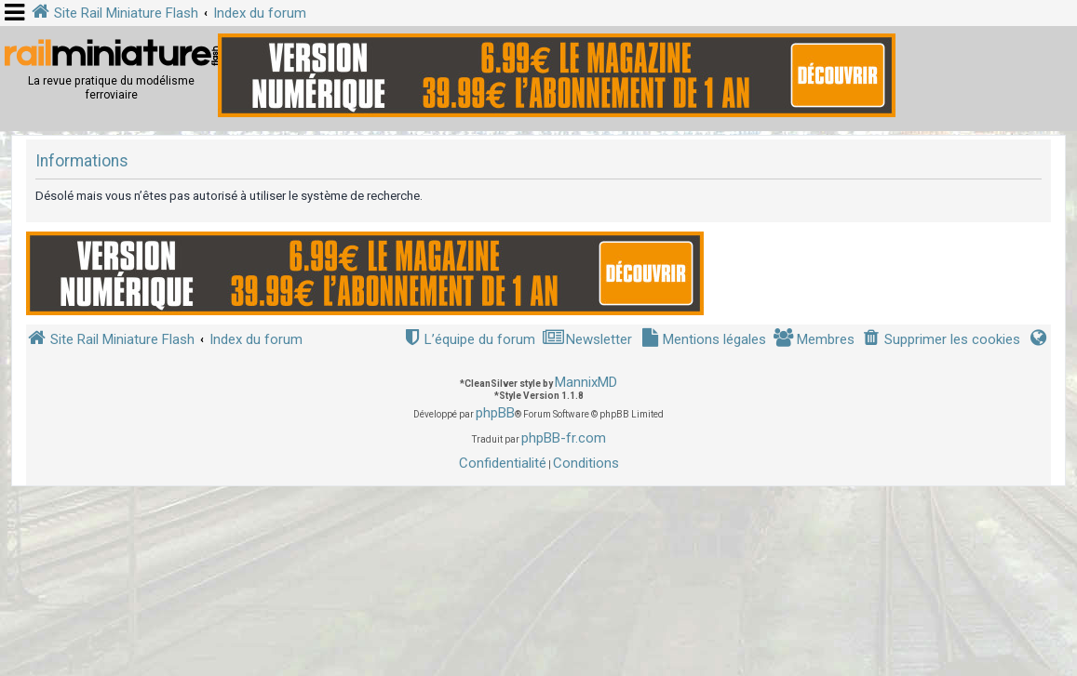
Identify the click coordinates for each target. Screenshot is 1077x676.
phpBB (495, 412)
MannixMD (586, 382)
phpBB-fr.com (563, 438)
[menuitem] (941, 339)
